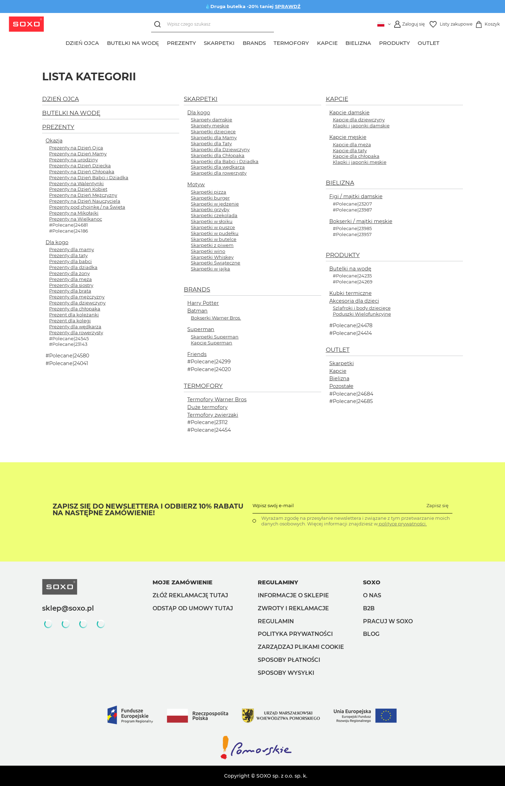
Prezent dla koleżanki (74, 314)
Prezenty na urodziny (73, 159)
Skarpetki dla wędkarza (218, 167)
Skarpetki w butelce (213, 239)
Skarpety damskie (211, 119)
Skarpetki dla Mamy (214, 137)
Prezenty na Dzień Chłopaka (81, 171)
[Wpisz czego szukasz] (212, 24)
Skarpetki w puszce (213, 227)
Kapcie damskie (349, 112)
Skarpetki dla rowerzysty (219, 173)
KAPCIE (337, 98)
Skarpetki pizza (208, 192)
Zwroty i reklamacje (293, 608)
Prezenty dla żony (69, 273)
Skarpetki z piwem (212, 245)
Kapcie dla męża (352, 144)
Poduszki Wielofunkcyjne (362, 314)
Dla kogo (57, 242)
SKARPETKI (200, 98)
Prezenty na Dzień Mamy (78, 153)
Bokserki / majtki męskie (360, 221)
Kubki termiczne (350, 293)
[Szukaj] (159, 24)
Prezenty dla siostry (71, 285)
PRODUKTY (343, 254)
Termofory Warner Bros (217, 399)
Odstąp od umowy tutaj (193, 608)
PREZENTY (58, 126)
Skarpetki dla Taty (211, 143)
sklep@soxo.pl (68, 608)
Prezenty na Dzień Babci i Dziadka (88, 177)
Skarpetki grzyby (210, 209)
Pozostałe (341, 386)
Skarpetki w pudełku (214, 233)
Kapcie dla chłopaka (356, 156)
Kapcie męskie (347, 137)
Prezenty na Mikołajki (74, 213)
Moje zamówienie (183, 582)
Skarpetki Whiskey (212, 257)
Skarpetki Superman (214, 337)
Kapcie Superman (211, 342)
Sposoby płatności (289, 660)
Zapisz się (437, 505)
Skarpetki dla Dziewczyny (220, 149)
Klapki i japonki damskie (361, 125)
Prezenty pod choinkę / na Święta (87, 207)
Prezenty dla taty (68, 255)
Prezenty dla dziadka (73, 267)
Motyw (196, 184)
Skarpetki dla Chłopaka (217, 155)
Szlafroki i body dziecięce (362, 308)
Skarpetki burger (210, 198)
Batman (197, 311)
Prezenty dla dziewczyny (77, 302)
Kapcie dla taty (350, 150)
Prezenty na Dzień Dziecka (80, 165)
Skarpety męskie (210, 125)
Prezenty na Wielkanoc (75, 219)
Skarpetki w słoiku (212, 221)
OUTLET (338, 349)
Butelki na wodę (350, 269)
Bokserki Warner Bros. (216, 318)
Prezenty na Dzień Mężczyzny (83, 195)
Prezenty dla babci (70, 261)
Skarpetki (341, 363)
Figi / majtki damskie (356, 196)
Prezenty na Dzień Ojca (76, 147)
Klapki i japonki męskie (359, 162)
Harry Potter (203, 303)
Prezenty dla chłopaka (74, 308)
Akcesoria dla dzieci (354, 301)
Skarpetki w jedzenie (215, 204)
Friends (197, 354)
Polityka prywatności (295, 634)
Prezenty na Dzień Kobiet (78, 189)
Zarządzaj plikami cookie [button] (301, 647)
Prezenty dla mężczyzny (77, 297)
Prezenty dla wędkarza (75, 326)
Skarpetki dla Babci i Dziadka (224, 161)
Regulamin (276, 621)
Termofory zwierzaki (212, 415)
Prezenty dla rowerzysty (76, 332)
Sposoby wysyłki (286, 673)
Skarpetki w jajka (210, 268)
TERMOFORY (203, 385)
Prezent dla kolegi (70, 320)
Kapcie (337, 371)
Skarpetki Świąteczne (215, 263)
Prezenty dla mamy (71, 249)
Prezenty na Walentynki (76, 183)
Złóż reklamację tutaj (190, 595)
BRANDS (197, 289)
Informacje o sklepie (293, 595)
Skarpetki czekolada (214, 215)
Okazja (54, 140)
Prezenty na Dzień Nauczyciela (84, 201)
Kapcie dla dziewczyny (359, 119)
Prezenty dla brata (70, 291)
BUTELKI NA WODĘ (71, 112)
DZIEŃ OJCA (60, 98)
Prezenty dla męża (70, 279)
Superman (200, 329)
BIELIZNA (340, 182)
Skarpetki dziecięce (213, 131)
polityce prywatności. (402, 523)
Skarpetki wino (208, 251)
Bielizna (339, 378)
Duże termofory (207, 407)
